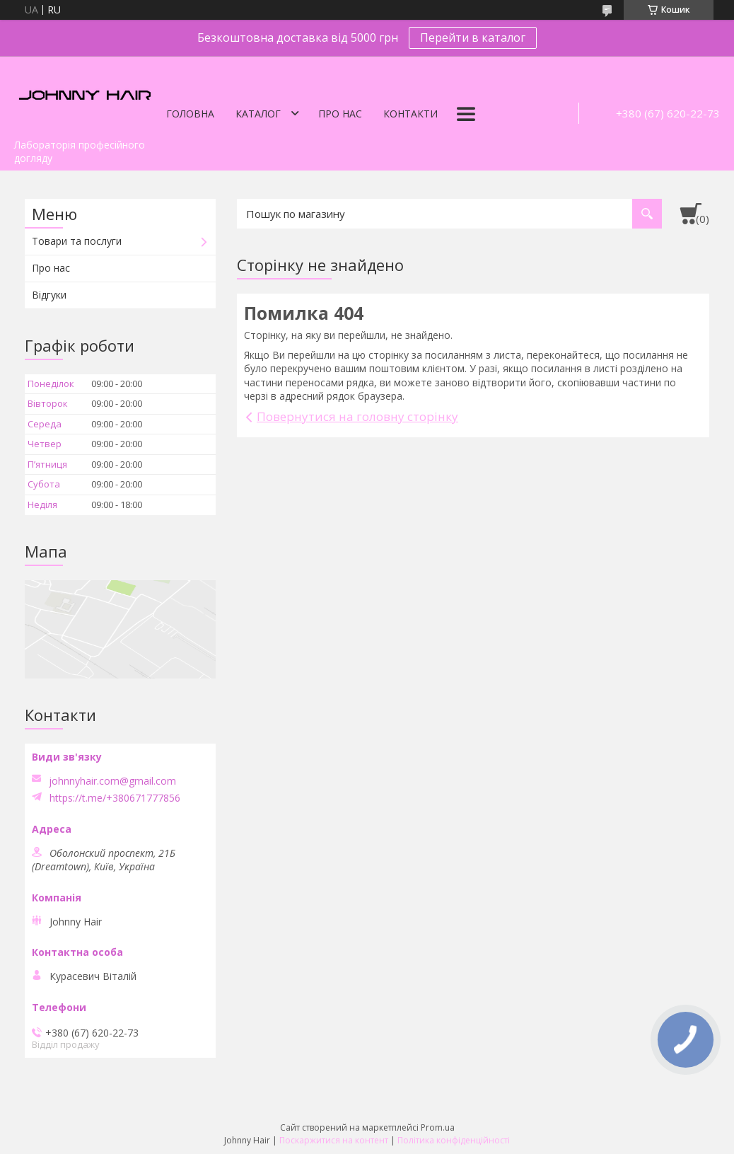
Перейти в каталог (472, 37)
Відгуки (49, 294)
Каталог (258, 113)
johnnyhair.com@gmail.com (112, 781)
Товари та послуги (77, 241)
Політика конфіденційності (453, 1140)
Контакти (410, 113)
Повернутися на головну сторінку (357, 416)
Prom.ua (438, 1127)
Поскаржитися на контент (333, 1140)
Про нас (340, 113)
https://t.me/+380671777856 (114, 798)
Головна (190, 113)
